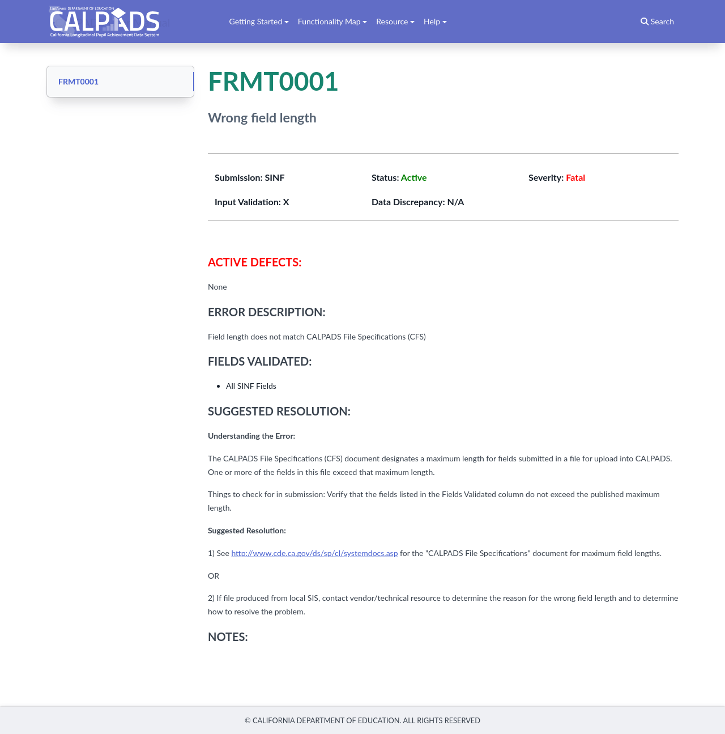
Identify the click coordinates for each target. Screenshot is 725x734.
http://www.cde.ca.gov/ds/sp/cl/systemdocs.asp (314, 553)
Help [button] (432, 21)
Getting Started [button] (256, 21)
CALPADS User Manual (112, 21)
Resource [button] (392, 21)
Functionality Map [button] (329, 21)
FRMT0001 (78, 81)
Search (657, 21)
